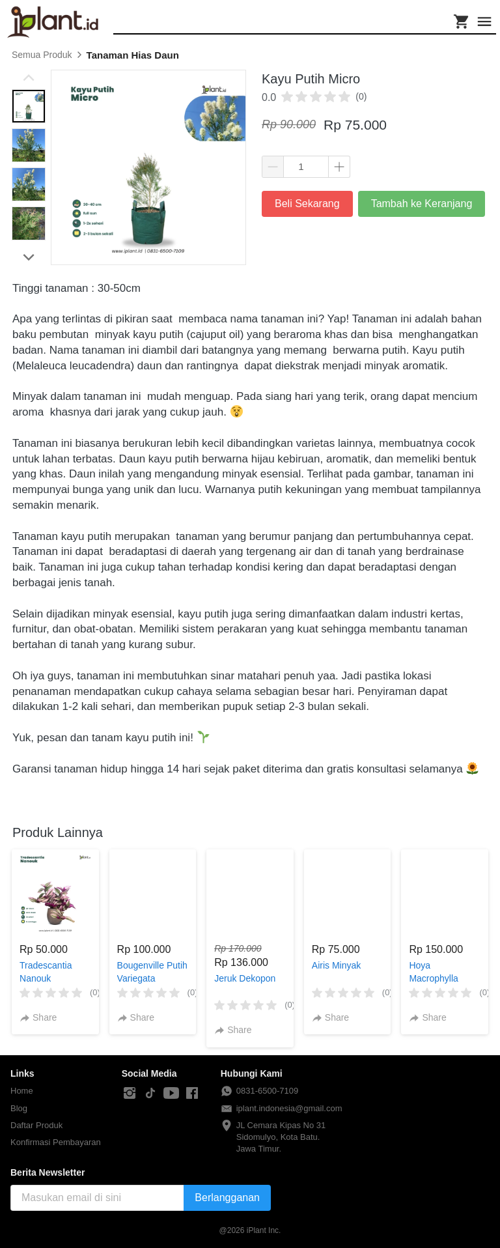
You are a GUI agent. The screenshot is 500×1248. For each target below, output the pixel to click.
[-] (129, 1093)
